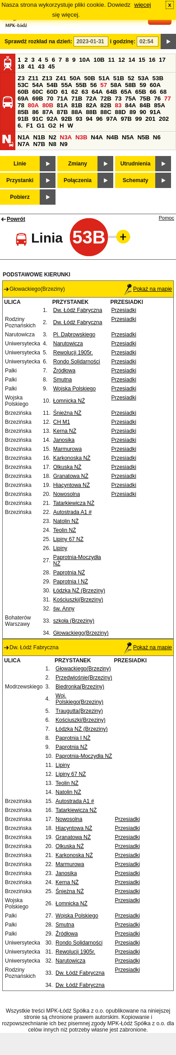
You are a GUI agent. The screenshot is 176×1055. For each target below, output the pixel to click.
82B (105, 105)
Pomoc (166, 217)
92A (51, 118)
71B (76, 98)
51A (104, 78)
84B (144, 105)
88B (91, 112)
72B (105, 98)
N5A (128, 137)
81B (76, 105)
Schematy (135, 180)
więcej (142, 4)
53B (158, 78)
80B (47, 105)
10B (98, 59)
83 (118, 105)
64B (111, 91)
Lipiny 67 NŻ (68, 539)
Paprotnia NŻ (69, 572)
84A (130, 105)
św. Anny (63, 608)
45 (51, 66)
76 (157, 98)
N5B (143, 137)
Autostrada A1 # (72, 512)
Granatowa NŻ (70, 476)
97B (125, 118)
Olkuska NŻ (67, 467)
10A (84, 59)
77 (167, 98)
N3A (66, 137)
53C (23, 85)
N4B (113, 137)
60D (51, 91)
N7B (39, 144)
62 (74, 91)
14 (132, 59)
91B (23, 118)
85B (23, 112)
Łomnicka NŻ (69, 401)
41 (31, 66)
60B (23, 91)
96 (99, 118)
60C (37, 91)
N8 (52, 144)
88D (120, 112)
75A (130, 98)
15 (142, 59)
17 (162, 59)
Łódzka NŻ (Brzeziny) (79, 590)
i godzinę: (122, 41)
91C (37, 118)
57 (103, 85)
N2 (52, 137)
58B (130, 85)
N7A (24, 144)
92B (66, 118)
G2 (52, 125)
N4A (97, 137)
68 (163, 91)
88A (76, 112)
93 (79, 118)
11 (111, 59)
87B (62, 112)
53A (143, 78)
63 (85, 91)
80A (33, 105)
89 (133, 112)
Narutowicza (68, 343)
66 (153, 91)
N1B (39, 137)
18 (21, 66)
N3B (81, 137)
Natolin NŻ (66, 521)
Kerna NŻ (64, 431)
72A (91, 98)
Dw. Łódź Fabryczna (77, 310)
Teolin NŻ (64, 530)
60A (155, 85)
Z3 (21, 78)
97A (111, 118)
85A (159, 105)
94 (89, 118)
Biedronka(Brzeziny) (80, 686)
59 (142, 85)
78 (21, 105)
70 (49, 98)
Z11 (33, 78)
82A (91, 105)
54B (51, 85)
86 (35, 112)
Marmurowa (67, 449)
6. (20, 125)
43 (41, 66)
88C (105, 112)
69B (37, 98)
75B (144, 98)
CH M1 (61, 422)
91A (155, 112)
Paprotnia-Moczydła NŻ (84, 756)
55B (81, 85)
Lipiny (60, 548)
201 (150, 118)
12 (121, 59)
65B (140, 91)
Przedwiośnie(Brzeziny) (84, 677)
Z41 (61, 78)
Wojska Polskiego (74, 388)
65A (125, 91)
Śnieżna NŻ (67, 413)
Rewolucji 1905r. (73, 352)
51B (118, 78)
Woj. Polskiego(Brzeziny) (79, 699)
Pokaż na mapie (148, 289)
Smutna (62, 379)
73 (118, 98)
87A (47, 112)
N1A (24, 137)
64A (97, 91)
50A (74, 78)
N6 (157, 137)
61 (64, 91)
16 (152, 59)
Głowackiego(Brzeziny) (81, 633)
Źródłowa (64, 370)
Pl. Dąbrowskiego (74, 334)
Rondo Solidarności (76, 361)
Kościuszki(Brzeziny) (78, 599)
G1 (41, 125)
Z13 (47, 78)
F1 (29, 125)
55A (66, 85)
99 (138, 118)
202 (164, 118)
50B (89, 78)
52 (131, 78)
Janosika (63, 440)
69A (23, 98)
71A (62, 98)
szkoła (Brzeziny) (73, 621)
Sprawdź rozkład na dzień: (38, 41)
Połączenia (78, 180)
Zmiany (77, 164)
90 (142, 112)
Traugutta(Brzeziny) (79, 711)
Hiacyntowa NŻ (71, 485)
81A (62, 105)
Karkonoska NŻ (72, 458)
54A (37, 85)
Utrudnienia (135, 164)
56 (93, 85)
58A (116, 85)
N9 (64, 144)
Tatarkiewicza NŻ (73, 503)
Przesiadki (123, 310)
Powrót (16, 219)
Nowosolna (66, 494)
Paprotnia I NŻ (70, 581)
